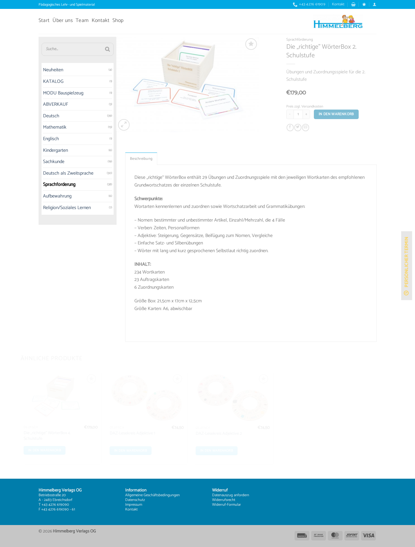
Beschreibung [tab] (141, 167)
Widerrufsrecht (223, 500)
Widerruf (219, 505)
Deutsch (39, 116)
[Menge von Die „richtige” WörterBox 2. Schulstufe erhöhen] (315, 114)
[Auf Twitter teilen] (306, 128)
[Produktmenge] (306, 114)
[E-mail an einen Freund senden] (314, 128)
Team (82, 20)
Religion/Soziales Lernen (54, 208)
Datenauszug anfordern (230, 495)
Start (44, 20)
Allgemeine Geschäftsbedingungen (152, 495)
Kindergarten (43, 150)
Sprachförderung (47, 185)
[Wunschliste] (364, 4)
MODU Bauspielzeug (51, 93)
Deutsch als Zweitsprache (56, 173)
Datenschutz (135, 500)
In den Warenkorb (344, 114)
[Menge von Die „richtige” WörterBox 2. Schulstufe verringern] (298, 114)
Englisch (39, 139)
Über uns (63, 20)
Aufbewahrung (45, 196)
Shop (117, 20)
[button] (353, 4)
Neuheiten (41, 70)
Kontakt (338, 4)
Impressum (133, 505)
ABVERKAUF (43, 105)
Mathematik (42, 128)
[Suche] (95, 49)
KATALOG (41, 82)
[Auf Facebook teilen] (298, 128)
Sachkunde (41, 162)
